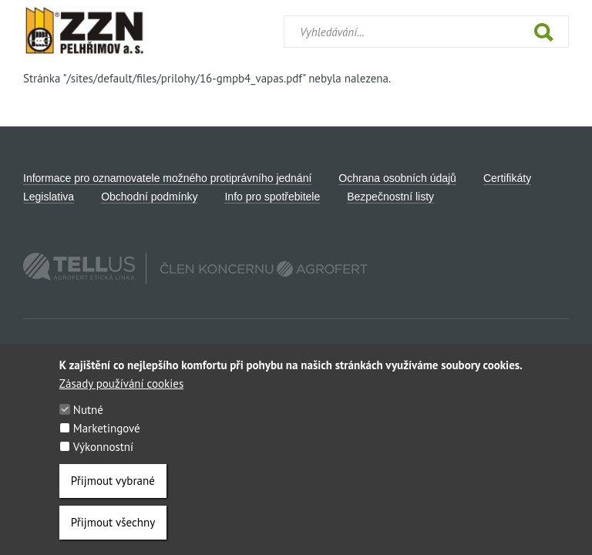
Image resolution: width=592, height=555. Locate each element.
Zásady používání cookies (121, 389)
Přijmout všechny (113, 527)
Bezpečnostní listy (390, 196)
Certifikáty (507, 178)
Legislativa (48, 196)
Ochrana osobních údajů (397, 178)
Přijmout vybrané (113, 486)
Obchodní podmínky (149, 196)
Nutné (88, 415)
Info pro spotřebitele (272, 196)
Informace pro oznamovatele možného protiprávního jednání (167, 178)
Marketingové (106, 433)
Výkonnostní (103, 452)
